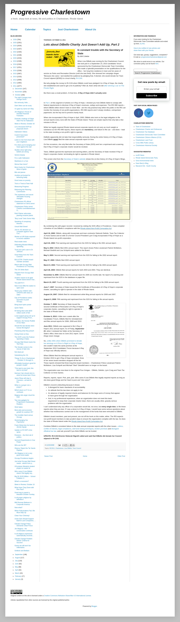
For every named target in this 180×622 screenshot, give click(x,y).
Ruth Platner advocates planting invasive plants (24, 214)
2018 (15, 64)
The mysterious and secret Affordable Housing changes (24, 196)
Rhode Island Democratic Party (147, 158)
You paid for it (19, 283)
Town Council (77, 448)
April (17, 570)
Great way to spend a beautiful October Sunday (24, 493)
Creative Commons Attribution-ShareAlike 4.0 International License (67, 596)
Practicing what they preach (24, 331)
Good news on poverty (22, 180)
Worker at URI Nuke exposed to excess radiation (25, 237)
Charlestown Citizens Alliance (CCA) (148, 137)
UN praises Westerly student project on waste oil (25, 467)
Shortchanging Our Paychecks (21, 421)
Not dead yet (19, 352)
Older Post (121, 456)
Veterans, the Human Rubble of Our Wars (25, 322)
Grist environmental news (145, 161)
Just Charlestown (68, 29)
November (19, 92)
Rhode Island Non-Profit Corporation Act (95, 228)
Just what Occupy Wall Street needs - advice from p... (25, 462)
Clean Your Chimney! (22, 516)
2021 (15, 55)
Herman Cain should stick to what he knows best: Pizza (25, 374)
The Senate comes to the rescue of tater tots (23, 348)
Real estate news (21, 242)
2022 (15, 52)
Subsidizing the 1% (21, 355)
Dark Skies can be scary (23, 106)
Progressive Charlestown (50, 12)
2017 (15, 67)
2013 (15, 80)
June (17, 564)
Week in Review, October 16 (25, 484)
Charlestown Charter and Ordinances (149, 129)
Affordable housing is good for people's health (25, 364)
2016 (15, 70)
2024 (15, 46)
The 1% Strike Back (21, 270)
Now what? (18, 507)
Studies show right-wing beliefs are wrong (23, 151)
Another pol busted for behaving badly (22, 176)
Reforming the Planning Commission (23, 190)
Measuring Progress (22, 187)
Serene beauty (20, 155)
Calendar (30, 29)
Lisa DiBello (68, 448)
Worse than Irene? (21, 164)
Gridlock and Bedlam (22, 551)
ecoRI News (140, 155)
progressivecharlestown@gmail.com (154, 57)
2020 (15, 58)
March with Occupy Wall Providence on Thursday (24, 265)
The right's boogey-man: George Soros (23, 98)
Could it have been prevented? (21, 136)
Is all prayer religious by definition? (23, 498)
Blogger (94, 606)
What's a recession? (22, 481)
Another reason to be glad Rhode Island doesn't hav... (25, 279)
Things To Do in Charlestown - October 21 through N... (25, 359)
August (17, 558)
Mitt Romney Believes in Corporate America (23, 503)
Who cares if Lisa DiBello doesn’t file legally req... (24, 472)
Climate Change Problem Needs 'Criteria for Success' (23, 541)
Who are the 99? (20, 445)
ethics (120, 426)
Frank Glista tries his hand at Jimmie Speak (25, 426)
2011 (15, 86)
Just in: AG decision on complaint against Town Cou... (24, 232)
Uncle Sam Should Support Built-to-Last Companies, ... (25, 520)
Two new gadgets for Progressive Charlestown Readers (24, 402)
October (18, 95)
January (18, 579)
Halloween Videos (21, 132)
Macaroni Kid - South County (146, 166)
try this (142, 44)
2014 (15, 77)
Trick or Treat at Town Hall (24, 183)
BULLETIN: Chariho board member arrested (24, 260)
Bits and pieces (20, 172)
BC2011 (52, 448)
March (17, 573)
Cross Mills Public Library (145, 143)
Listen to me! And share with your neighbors (25, 141)
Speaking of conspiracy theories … (23, 222)
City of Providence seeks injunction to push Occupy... (23, 300)
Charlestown (60, 448)
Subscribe (151, 95)
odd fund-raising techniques (83, 429)
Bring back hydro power (23, 305)
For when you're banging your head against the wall (25, 146)
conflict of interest (50, 429)
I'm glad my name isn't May (24, 109)
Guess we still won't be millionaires (23, 546)
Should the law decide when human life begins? (24, 327)
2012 (15, 83)
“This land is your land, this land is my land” (24, 369)
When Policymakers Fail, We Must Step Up (25, 511)
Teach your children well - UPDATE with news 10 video (24, 293)
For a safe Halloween (22, 158)
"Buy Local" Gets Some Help (25, 218)
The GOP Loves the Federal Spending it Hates (24, 338)
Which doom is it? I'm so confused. (23, 391)
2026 (15, 39)
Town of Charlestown (143, 127)
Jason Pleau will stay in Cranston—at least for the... (23, 380)
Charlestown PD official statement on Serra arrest (25, 202)
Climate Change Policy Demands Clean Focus (24, 525)
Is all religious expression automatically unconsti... (24, 535)
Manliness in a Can (21, 161)
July (16, 561)
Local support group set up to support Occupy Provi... (25, 317)
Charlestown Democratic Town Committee (150, 135)
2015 (15, 74)
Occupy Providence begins (24, 458)
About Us (90, 29)
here (156, 64)
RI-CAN (79, 78)
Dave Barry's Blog (142, 163)
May (16, 567)
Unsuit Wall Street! (21, 226)
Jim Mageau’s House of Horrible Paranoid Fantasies (23, 114)
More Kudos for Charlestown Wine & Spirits (25, 168)
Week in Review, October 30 (25, 124)
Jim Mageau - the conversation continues (24, 529)
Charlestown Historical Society (146, 145)
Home (14, 29)
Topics (47, 29)
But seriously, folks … (22, 102)
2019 (15, 61)
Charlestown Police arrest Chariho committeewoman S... (25, 208)
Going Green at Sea (22, 334)
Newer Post (48, 456)
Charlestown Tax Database (145, 132)
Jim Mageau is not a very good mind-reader (23, 454)
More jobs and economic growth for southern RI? (24, 411)
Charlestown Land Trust (144, 140)
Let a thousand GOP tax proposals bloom (23, 128)
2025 (15, 43)
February (18, 576)
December (19, 89)
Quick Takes (19, 308)
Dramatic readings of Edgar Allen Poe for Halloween (24, 119)
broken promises (101, 429)
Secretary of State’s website (74, 159)
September (19, 554)
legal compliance (64, 429)
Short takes (19, 407)
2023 (15, 49)
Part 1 (48, 103)
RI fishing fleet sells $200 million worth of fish (23, 312)
